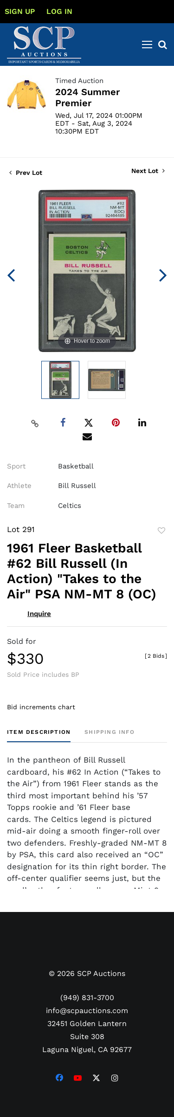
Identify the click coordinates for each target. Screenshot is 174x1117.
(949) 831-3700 (87, 997)
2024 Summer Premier (87, 97)
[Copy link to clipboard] (34, 423)
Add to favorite (161, 531)
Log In (59, 11)
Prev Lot (25, 172)
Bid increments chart (41, 707)
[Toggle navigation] (147, 44)
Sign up (20, 11)
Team (16, 505)
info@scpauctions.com (87, 1010)
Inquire (39, 614)
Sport (16, 466)
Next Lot (148, 170)
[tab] (39, 735)
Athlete (19, 485)
